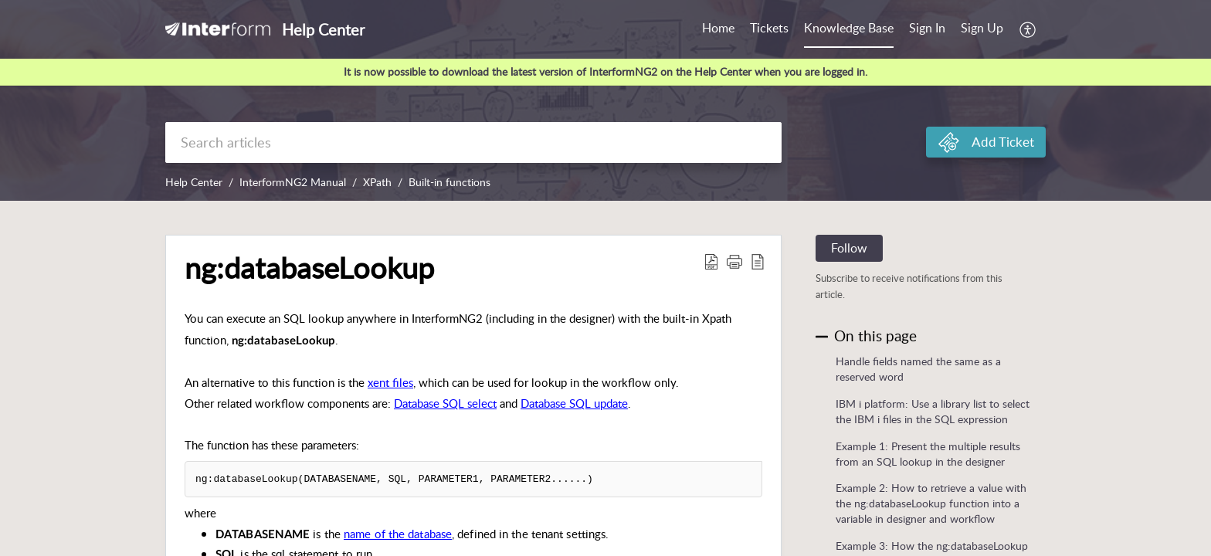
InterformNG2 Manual (292, 182)
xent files (390, 382)
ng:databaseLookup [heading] (309, 268)
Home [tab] (718, 27)
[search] (473, 142)
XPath (377, 182)
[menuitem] (927, 29)
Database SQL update (574, 403)
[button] (1028, 29)
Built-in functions (449, 182)
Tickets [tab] (769, 27)
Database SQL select (445, 403)
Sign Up (982, 27)
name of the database (398, 533)
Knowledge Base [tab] (849, 27)
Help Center (193, 182)
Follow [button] (849, 247)
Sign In (927, 27)
